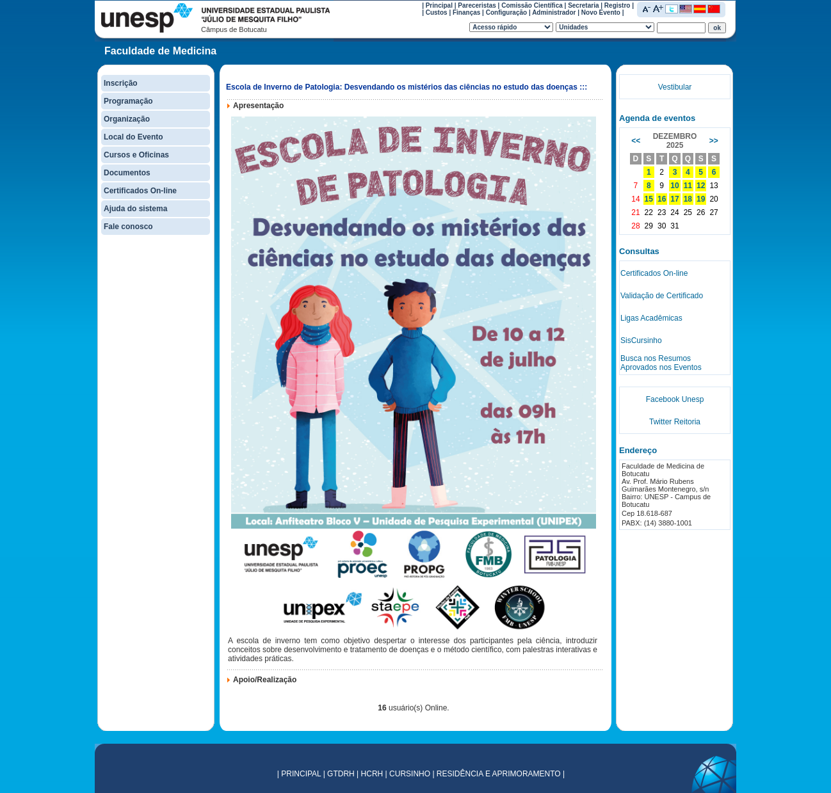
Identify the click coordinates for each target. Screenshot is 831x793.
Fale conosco (128, 226)
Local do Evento (133, 136)
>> (713, 140)
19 (701, 199)
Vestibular (675, 87)
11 (688, 185)
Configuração (506, 12)
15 (649, 199)
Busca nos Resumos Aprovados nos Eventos (661, 363)
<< (635, 140)
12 (701, 185)
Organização (127, 119)
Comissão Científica (532, 5)
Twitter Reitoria (674, 421)
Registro (617, 5)
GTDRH (341, 773)
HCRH (372, 773)
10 (674, 185)
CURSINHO (409, 773)
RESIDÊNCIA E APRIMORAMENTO (499, 773)
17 (674, 199)
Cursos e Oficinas (136, 154)
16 (662, 199)
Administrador (554, 12)
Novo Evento (600, 12)
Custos (437, 12)
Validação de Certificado (661, 295)
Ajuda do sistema (135, 208)
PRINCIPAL (301, 773)
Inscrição (121, 83)
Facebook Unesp (675, 399)
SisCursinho (641, 340)
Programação (128, 101)
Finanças (466, 12)
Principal (439, 5)
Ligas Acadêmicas (651, 318)
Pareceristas (477, 5)
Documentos (127, 172)
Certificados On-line (140, 190)
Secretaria (583, 5)
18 (688, 199)
